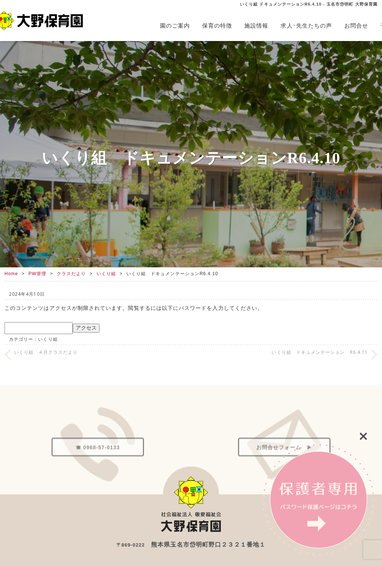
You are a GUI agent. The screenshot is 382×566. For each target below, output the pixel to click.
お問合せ (356, 25)
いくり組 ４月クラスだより (46, 352)
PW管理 (37, 273)
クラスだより (71, 273)
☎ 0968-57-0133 (98, 463)
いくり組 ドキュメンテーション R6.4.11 (320, 352)
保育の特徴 (217, 25)
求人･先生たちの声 (306, 25)
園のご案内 (175, 25)
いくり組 (106, 273)
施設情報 (256, 25)
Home (11, 273)
